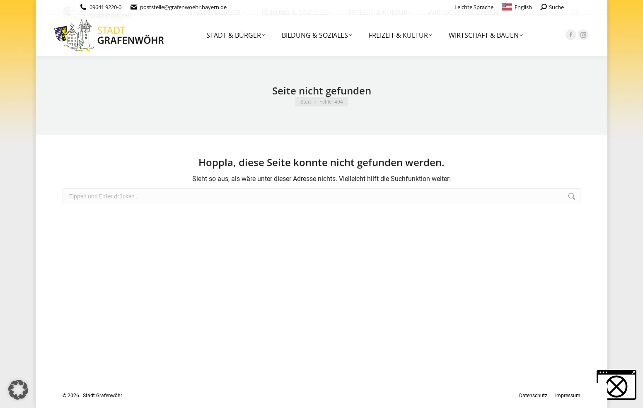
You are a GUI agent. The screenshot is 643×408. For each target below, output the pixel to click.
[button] (18, 390)
